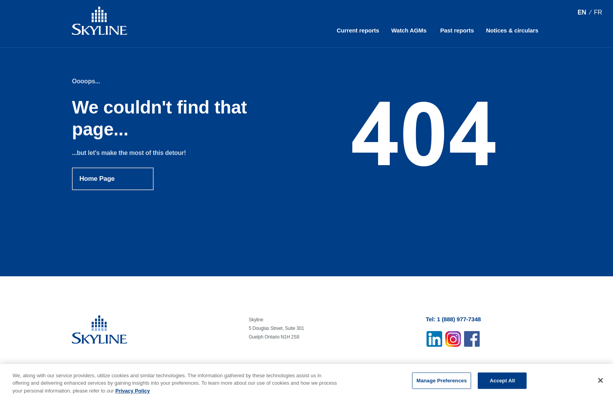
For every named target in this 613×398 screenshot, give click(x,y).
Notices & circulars (512, 30)
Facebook (472, 339)
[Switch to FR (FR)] (598, 12)
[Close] (600, 382)
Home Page (97, 178)
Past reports (457, 30)
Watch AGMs (409, 30)
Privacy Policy (132, 392)
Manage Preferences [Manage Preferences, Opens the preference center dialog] (441, 382)
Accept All (502, 382)
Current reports (358, 30)
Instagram (453, 339)
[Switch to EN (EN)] (582, 12)
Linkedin (434, 339)
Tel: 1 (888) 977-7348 (453, 319)
